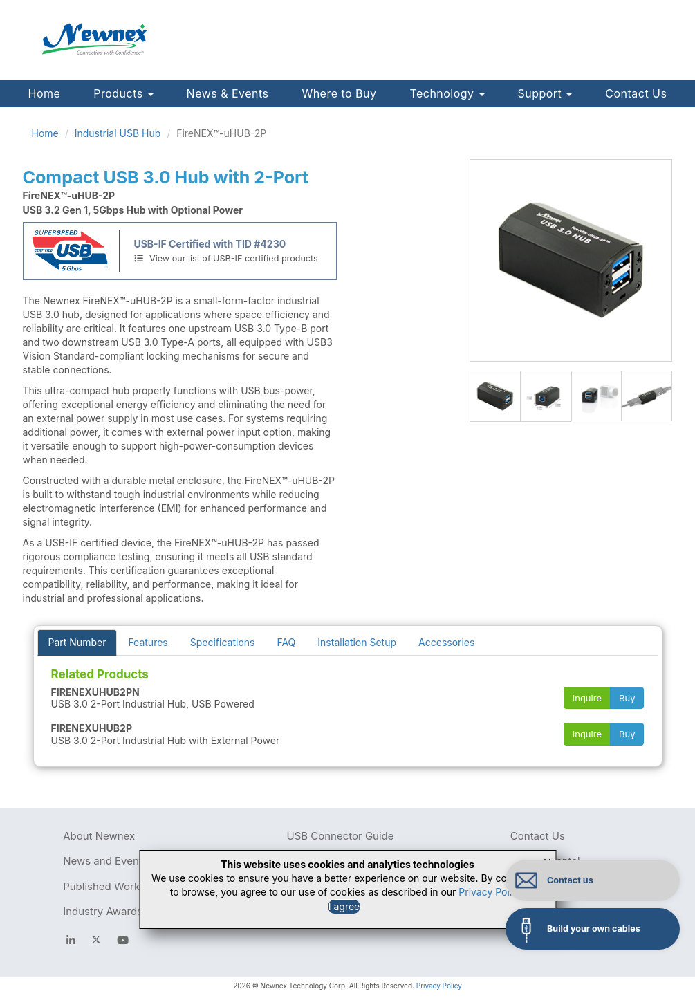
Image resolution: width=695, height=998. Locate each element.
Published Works (104, 886)
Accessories (446, 642)
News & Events (228, 93)
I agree (344, 906)
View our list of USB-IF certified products (225, 258)
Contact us (573, 880)
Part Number (77, 642)
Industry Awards (102, 911)
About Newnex (99, 835)
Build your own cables (596, 928)
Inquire (587, 697)
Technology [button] (446, 93)
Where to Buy (339, 93)
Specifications (222, 642)
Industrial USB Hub (118, 133)
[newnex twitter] (96, 939)
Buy (627, 697)
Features (147, 642)
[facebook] (70, 939)
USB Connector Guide (339, 835)
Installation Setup (356, 642)
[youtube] (123, 939)
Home (44, 93)
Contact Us (636, 93)
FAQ (286, 642)
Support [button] (545, 93)
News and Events (105, 860)
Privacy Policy (439, 985)
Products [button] (123, 93)
